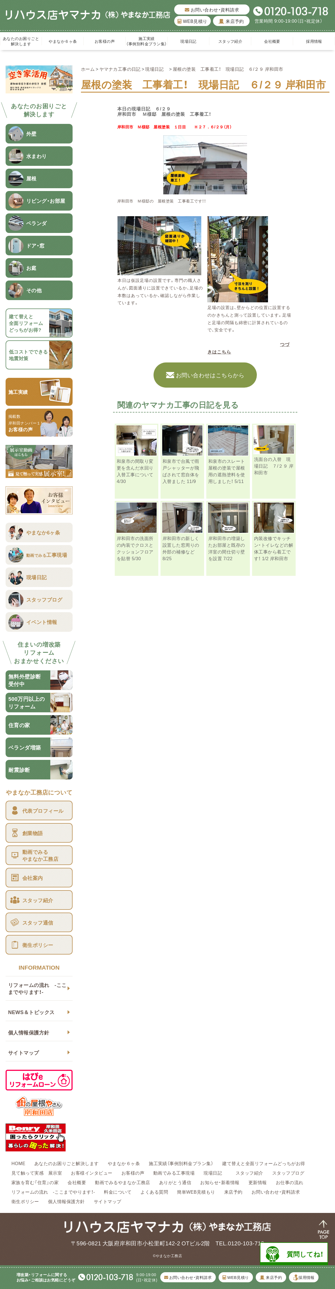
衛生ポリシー (25, 1201)
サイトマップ (23, 1052)
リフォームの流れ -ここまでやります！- (37, 988)
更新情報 (257, 1182)
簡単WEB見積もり (196, 1191)
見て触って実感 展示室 (36, 1172)
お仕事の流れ (289, 1182)
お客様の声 (105, 41)
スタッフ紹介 (230, 41)
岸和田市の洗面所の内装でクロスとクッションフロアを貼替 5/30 (135, 548)
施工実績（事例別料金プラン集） (146, 41)
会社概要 (272, 41)
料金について (117, 1191)
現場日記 (190, 41)
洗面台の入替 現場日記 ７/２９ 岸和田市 (273, 466)
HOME (18, 1163)
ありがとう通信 (175, 1182)
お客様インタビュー (91, 1172)
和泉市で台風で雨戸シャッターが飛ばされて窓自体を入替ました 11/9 (180, 471)
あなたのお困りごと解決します (21, 41)
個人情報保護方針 (28, 1032)
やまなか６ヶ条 (63, 41)
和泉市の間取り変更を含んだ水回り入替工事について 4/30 (135, 471)
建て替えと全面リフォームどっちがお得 (263, 1163)
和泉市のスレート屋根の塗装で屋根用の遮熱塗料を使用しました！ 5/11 (226, 471)
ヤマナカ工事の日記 (120, 68)
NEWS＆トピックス (31, 1012)
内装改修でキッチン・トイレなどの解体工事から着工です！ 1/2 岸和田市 (273, 548)
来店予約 (231, 21)
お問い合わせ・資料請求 (212, 9)
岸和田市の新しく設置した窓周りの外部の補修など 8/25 (180, 548)
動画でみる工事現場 (174, 1172)
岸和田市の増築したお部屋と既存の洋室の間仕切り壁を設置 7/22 (226, 548)
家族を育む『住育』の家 (35, 1182)
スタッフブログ (288, 1172)
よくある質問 (154, 1191)
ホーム (88, 68)
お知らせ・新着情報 (219, 1182)
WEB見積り (192, 21)
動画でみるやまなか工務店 (122, 1182)
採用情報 (314, 41)
